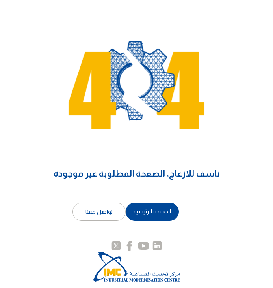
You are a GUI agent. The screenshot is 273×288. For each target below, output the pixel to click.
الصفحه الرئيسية (152, 211)
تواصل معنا (99, 212)
